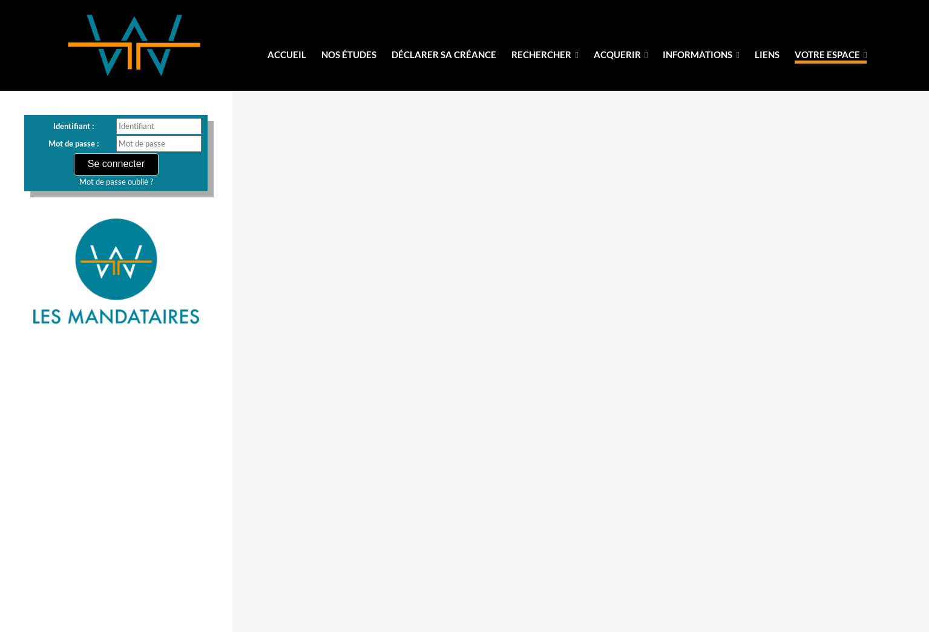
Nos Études (348, 54)
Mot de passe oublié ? (116, 181)
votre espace (831, 54)
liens (767, 54)
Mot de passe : (73, 143)
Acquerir (621, 54)
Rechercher (544, 54)
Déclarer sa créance (444, 54)
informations (701, 54)
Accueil (287, 54)
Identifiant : (73, 126)
